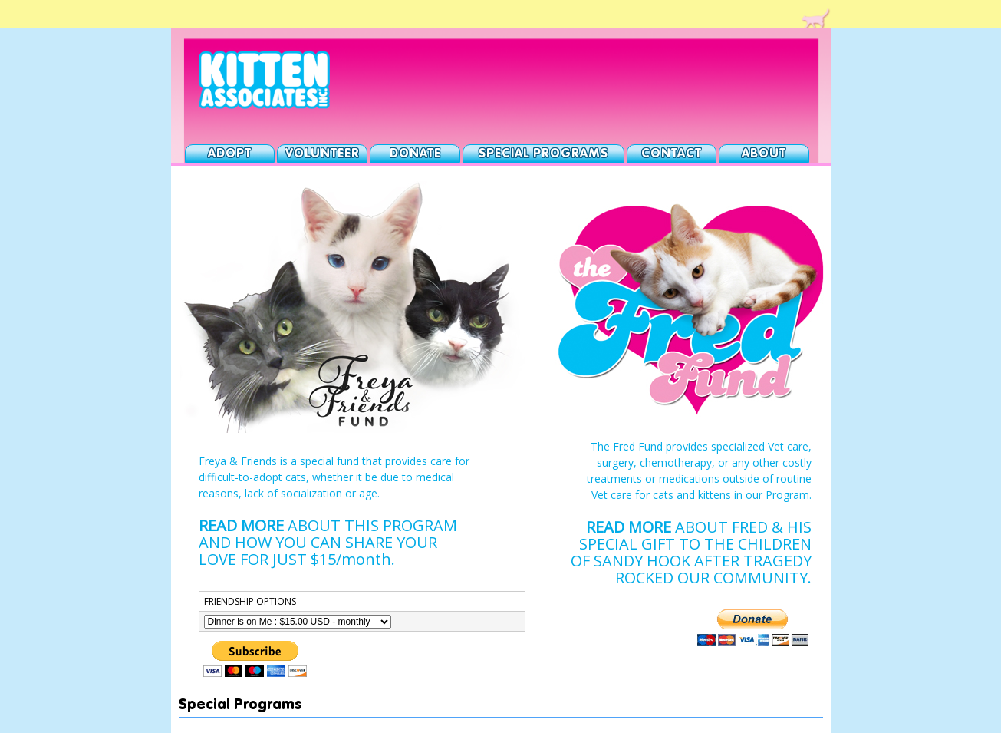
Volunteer (322, 154)
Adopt (230, 154)
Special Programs (543, 154)
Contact (671, 154)
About (764, 154)
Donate (415, 154)
